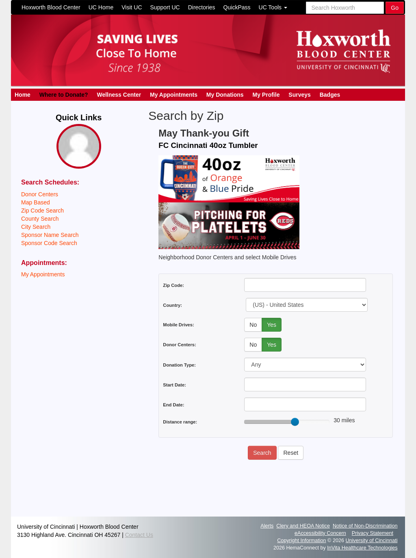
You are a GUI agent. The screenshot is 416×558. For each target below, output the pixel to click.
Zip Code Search (42, 210)
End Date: (173, 404)
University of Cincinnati (371, 540)
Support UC (165, 7)
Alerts (266, 526)
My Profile (266, 94)
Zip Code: (173, 285)
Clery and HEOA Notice (303, 526)
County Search (40, 218)
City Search (35, 227)
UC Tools (273, 7)
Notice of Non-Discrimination (365, 526)
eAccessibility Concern (320, 533)
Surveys (299, 94)
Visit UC (131, 7)
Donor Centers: (179, 344)
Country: (172, 305)
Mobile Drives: (178, 324)
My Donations (225, 94)
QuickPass (237, 7)
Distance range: (180, 421)
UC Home (101, 7)
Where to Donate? (63, 94)
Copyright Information (301, 540)
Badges (330, 94)
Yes (271, 324)
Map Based (35, 202)
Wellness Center (119, 94)
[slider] (295, 422)
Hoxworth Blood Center (51, 7)
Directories (201, 7)
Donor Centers (39, 194)
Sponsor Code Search (49, 243)
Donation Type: (179, 365)
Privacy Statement (372, 533)
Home (22, 94)
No (253, 324)
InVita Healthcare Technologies (362, 548)
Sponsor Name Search (50, 235)
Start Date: (174, 384)
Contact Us (139, 535)
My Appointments (173, 94)
